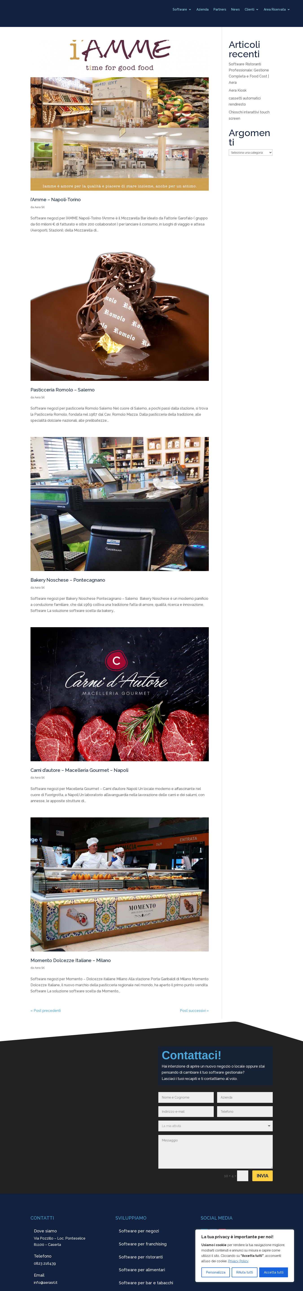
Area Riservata (275, 9)
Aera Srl (39, 207)
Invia (262, 1175)
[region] (244, 1255)
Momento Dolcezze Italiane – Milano (71, 960)
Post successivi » (194, 1011)
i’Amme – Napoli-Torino (56, 199)
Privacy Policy (238, 1261)
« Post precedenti (46, 1011)
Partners (220, 9)
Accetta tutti (273, 1272)
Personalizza (215, 1272)
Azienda (202, 9)
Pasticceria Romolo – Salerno (63, 390)
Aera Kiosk (237, 90)
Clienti (249, 9)
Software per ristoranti (141, 1257)
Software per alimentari (142, 1269)
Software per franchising (143, 1244)
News (235, 9)
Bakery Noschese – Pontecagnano (68, 580)
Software (180, 9)
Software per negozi (139, 1231)
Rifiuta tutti (244, 1272)
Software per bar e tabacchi (146, 1282)
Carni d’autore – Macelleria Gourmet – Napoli (79, 770)
